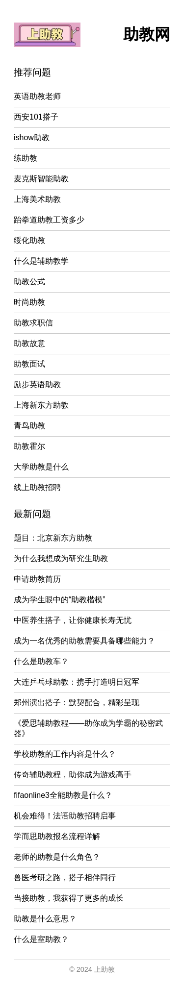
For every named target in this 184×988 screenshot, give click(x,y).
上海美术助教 (37, 199)
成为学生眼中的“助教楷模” (59, 599)
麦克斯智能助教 (41, 178)
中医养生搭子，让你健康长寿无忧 (72, 620)
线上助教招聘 (37, 487)
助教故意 (29, 343)
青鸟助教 (29, 425)
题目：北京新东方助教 (53, 538)
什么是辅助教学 (41, 261)
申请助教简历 (37, 579)
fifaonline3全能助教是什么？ (63, 795)
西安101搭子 (36, 117)
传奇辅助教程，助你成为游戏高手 (72, 774)
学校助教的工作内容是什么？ (65, 754)
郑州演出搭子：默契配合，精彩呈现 (76, 702)
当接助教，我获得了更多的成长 (69, 898)
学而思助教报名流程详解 (57, 836)
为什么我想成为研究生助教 (61, 558)
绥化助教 (29, 240)
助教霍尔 (29, 446)
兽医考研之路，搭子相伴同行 (65, 877)
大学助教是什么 (41, 467)
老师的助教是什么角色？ (57, 857)
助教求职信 (33, 323)
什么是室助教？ (41, 939)
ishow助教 (32, 137)
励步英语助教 (37, 384)
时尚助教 (29, 302)
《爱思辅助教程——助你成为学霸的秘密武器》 (88, 728)
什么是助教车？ (41, 661)
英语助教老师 (37, 96)
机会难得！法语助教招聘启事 (65, 816)
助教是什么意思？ (45, 918)
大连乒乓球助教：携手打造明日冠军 (76, 682)
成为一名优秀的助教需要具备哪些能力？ (84, 641)
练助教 (25, 158)
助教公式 (29, 281)
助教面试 (29, 364)
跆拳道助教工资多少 (49, 220)
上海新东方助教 (41, 405)
